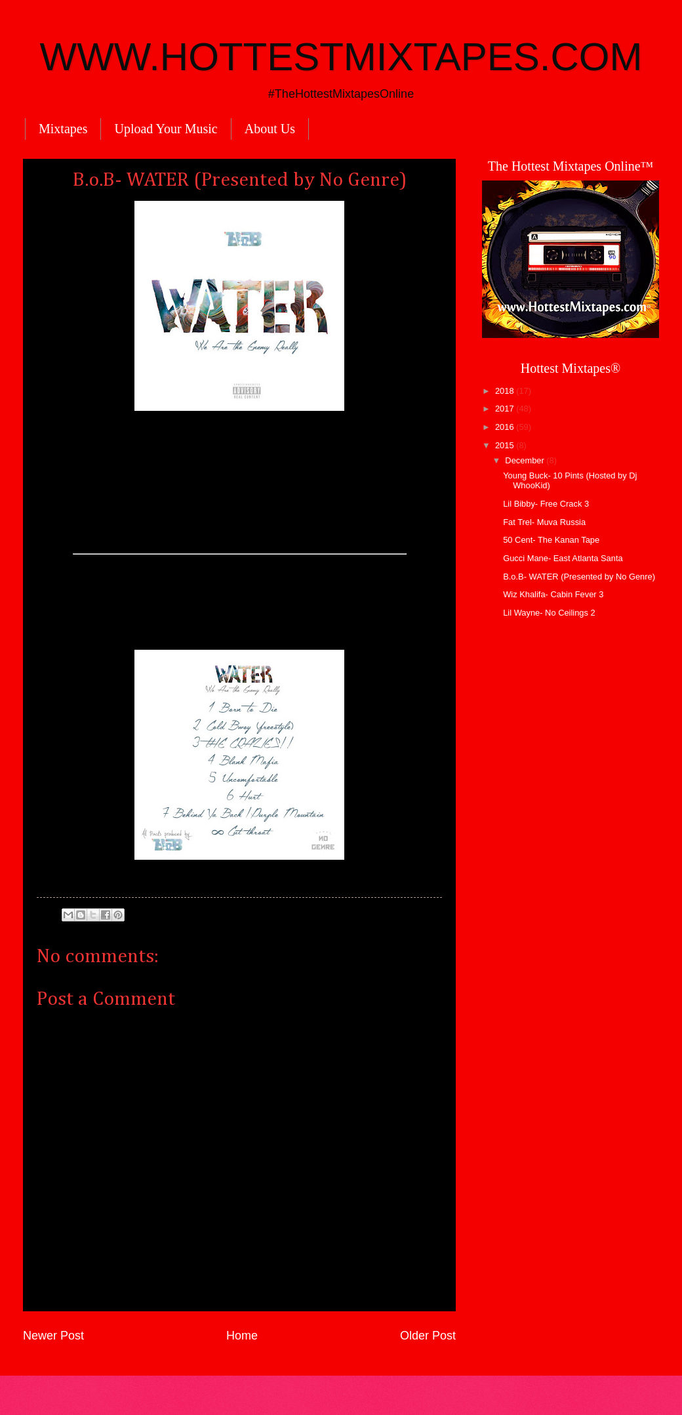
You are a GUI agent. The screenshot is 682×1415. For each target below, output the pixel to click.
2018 (505, 391)
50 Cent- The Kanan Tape (551, 540)
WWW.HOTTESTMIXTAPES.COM (341, 57)
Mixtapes (63, 128)
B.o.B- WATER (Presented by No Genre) (579, 576)
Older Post (428, 1335)
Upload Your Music (165, 128)
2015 (505, 445)
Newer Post (53, 1335)
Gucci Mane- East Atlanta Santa (563, 558)
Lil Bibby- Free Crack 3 (546, 504)
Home (242, 1335)
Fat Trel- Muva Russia (544, 522)
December (525, 460)
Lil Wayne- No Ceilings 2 (549, 613)
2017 (505, 408)
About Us (270, 128)
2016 (505, 427)
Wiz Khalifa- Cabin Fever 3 (553, 594)
